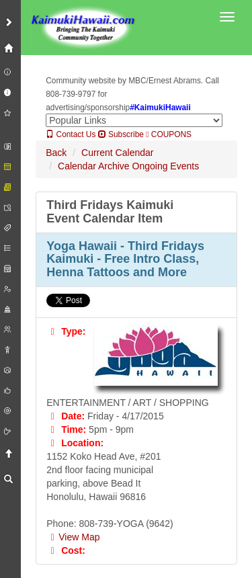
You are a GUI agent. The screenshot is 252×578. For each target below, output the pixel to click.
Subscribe (121, 134)
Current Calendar (117, 152)
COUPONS (169, 134)
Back (56, 152)
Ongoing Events (166, 166)
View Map (72, 537)
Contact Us (70, 134)
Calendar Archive (94, 166)
